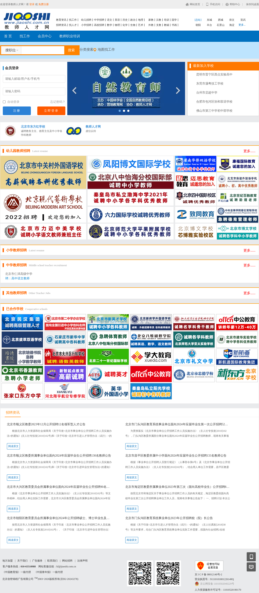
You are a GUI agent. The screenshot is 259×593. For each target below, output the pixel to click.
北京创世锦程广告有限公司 (17, 578)
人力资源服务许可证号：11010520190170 (218, 589)
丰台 (209, 25)
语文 (109, 19)
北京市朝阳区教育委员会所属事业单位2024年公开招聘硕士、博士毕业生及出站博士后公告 (59, 518)
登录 (32, 4)
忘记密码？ (57, 101)
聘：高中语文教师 (17, 278)
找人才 (73, 25)
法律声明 (82, 560)
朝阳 (198, 25)
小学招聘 (86, 25)
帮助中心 (235, 4)
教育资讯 (61, 19)
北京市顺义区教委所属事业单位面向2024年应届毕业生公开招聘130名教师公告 (59, 455)
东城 (209, 19)
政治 (132, 19)
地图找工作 (106, 49)
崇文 (231, 19)
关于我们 (22, 560)
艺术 (140, 25)
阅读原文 (13, 446)
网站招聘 (67, 560)
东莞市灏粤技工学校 (209, 83)
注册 (16, 110)
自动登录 (11, 101)
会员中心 (45, 36)
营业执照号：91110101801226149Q (214, 579)
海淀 (231, 25)
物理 (117, 25)
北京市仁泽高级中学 (18, 273)
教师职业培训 (69, 36)
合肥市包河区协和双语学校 (214, 101)
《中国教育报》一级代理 (16, 572)
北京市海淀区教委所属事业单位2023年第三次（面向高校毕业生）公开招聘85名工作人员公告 (178, 486)
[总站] (198, 19)
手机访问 (215, 4)
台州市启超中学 (206, 92)
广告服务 (37, 560)
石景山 (220, 25)
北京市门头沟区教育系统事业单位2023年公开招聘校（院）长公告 (169, 518)
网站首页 (195, 4)
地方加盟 (7, 560)
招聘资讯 (61, 25)
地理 (140, 19)
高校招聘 (99, 25)
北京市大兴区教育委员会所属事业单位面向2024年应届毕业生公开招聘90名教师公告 (59, 486)
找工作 (73, 19)
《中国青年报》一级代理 (48, 572)
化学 (125, 25)
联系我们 (52, 560)
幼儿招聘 (86, 19)
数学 (109, 25)
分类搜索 (86, 49)
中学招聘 (99, 19)
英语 (117, 19)
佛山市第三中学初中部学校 (214, 110)
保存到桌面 (252, 4)
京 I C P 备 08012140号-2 (208, 574)
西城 (220, 19)
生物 (132, 25)
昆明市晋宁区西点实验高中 (214, 74)
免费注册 (43, 4)
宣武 (243, 19)
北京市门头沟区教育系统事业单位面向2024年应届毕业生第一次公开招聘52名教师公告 (178, 424)
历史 (125, 19)
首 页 (8, 36)
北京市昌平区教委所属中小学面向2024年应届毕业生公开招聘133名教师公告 (175, 455)
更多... (242, 24)
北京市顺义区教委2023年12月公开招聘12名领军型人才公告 (46, 424)
